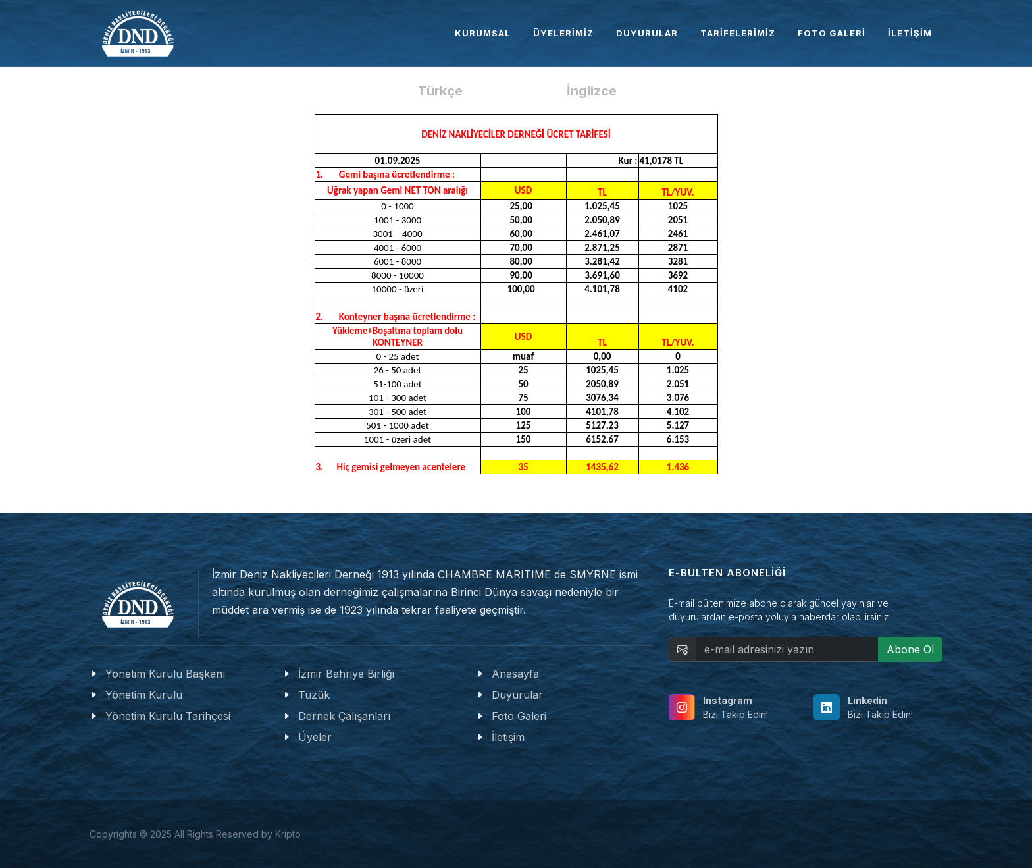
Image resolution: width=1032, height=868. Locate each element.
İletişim (508, 737)
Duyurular (517, 694)
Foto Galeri (519, 715)
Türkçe (440, 91)
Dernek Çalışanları (344, 715)
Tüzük (314, 694)
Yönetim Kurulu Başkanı (165, 673)
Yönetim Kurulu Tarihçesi (167, 715)
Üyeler (315, 737)
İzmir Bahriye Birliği (346, 673)
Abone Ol (910, 649)
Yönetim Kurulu (143, 694)
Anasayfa (515, 673)
